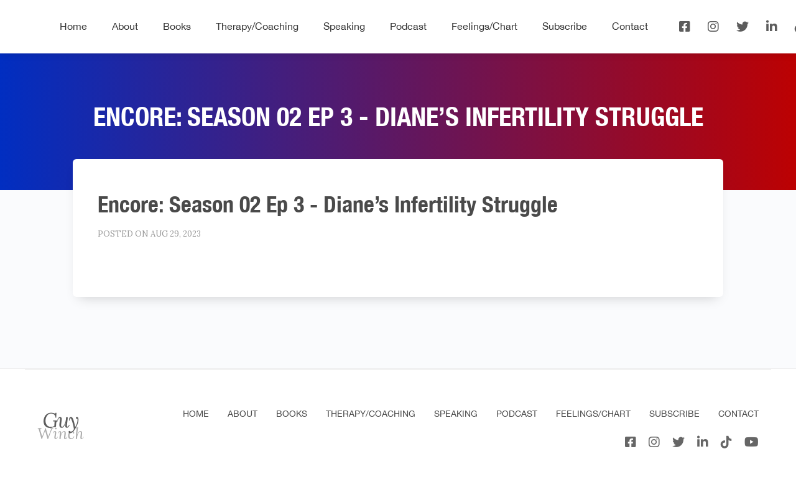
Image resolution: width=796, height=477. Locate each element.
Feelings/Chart (484, 26)
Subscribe (564, 26)
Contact (630, 26)
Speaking (344, 26)
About (125, 26)
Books (177, 26)
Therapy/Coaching (257, 26)
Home (73, 26)
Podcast (408, 26)
